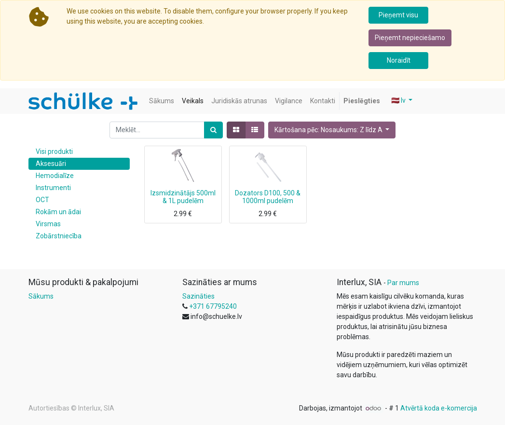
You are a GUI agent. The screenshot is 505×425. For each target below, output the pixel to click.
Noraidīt (398, 60)
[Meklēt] (213, 130)
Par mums (403, 283)
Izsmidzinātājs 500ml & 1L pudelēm (183, 197)
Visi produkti (54, 151)
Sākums (41, 296)
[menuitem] (161, 101)
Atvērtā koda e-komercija (438, 408)
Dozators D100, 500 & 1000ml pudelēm (267, 197)
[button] (332, 130)
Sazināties (198, 296)
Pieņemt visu (398, 15)
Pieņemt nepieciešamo (410, 37)
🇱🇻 (399, 100)
